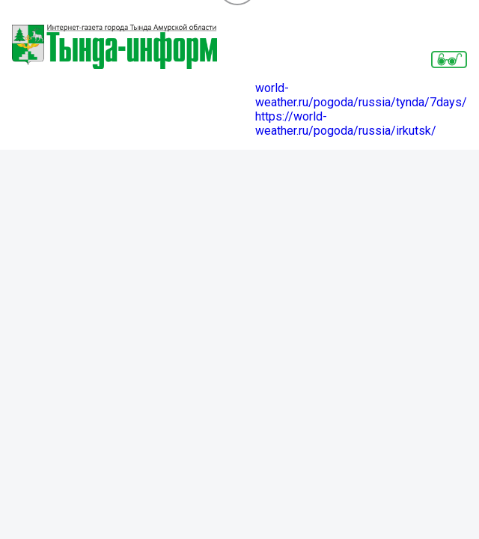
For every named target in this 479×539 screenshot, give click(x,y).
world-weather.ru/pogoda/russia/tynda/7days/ (361, 95)
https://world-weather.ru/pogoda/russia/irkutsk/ (345, 123)
